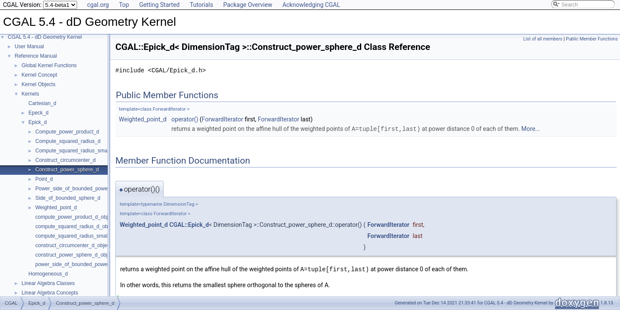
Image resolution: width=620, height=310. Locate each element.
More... (530, 128)
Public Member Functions (592, 39)
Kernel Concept (39, 75)
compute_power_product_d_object (75, 217)
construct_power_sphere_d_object (74, 255)
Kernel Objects (39, 84)
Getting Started (159, 4)
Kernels (30, 94)
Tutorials (201, 4)
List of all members (542, 39)
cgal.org (97, 4)
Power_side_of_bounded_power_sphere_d (84, 189)
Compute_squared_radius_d (67, 141)
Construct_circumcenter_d (65, 160)
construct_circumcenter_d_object (73, 245)
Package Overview (247, 4)
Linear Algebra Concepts (50, 293)
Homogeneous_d (48, 274)
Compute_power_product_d (67, 132)
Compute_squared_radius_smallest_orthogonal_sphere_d (101, 151)
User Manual (29, 46)
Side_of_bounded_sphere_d (67, 198)
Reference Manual (36, 56)
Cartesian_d (42, 103)
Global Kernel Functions (49, 65)
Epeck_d (38, 113)
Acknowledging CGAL (311, 4)
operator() (184, 119)
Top (124, 4)
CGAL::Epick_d (189, 224)
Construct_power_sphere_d (67, 170)
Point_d (44, 179)
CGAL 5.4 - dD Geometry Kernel (45, 37)
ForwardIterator (222, 119)
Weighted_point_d (56, 208)
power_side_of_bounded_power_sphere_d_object (92, 264)
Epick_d (37, 122)
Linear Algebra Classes (48, 283)
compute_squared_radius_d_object (75, 226)
